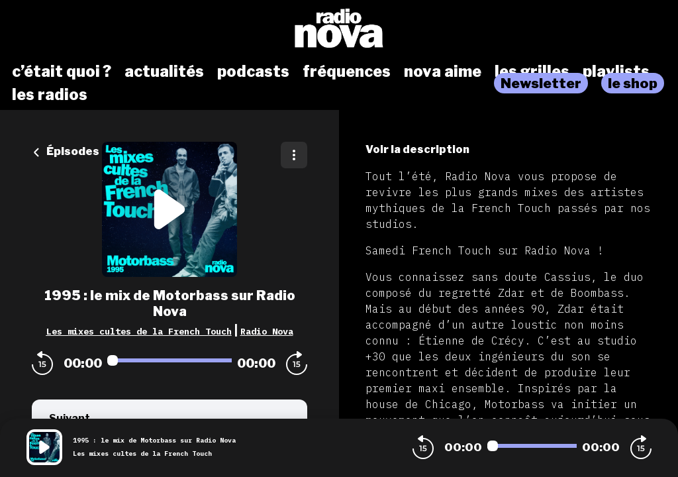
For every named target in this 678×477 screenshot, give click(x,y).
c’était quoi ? (61, 71)
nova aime (442, 71)
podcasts (253, 71)
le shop (632, 83)
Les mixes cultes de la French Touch (139, 331)
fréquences (347, 71)
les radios (49, 94)
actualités (164, 71)
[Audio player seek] (169, 360)
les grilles (532, 71)
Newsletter (541, 83)
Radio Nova (266, 331)
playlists (616, 71)
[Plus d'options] (294, 155)
